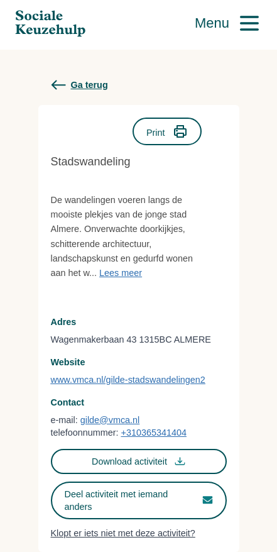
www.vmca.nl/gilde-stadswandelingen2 (128, 380)
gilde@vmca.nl (110, 420)
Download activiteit (138, 461)
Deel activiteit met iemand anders (139, 500)
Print (167, 131)
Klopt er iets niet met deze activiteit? (123, 533)
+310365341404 (153, 433)
